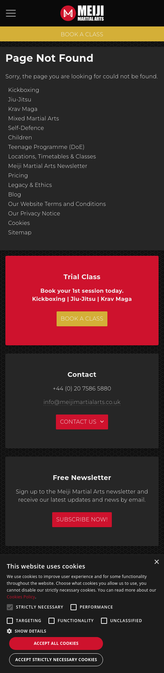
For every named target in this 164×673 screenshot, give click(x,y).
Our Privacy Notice (34, 213)
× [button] (156, 562)
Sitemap (20, 232)
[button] (82, 631)
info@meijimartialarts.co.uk (82, 402)
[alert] (82, 614)
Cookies (19, 223)
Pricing (18, 175)
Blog (14, 194)
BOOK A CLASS (82, 34)
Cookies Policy (21, 597)
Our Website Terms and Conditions (57, 204)
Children (20, 137)
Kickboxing (23, 90)
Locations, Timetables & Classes (52, 156)
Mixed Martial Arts (33, 118)
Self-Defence (26, 128)
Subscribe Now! (82, 519)
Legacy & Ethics (30, 185)
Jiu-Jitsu (20, 99)
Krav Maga (23, 109)
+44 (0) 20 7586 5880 (82, 388)
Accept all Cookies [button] (56, 643)
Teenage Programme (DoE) (46, 147)
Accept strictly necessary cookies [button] (56, 659)
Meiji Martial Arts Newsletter (47, 166)
